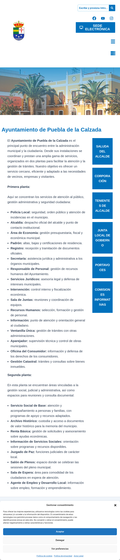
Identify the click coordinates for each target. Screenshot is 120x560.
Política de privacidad (63, 556)
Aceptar (60, 531)
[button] (115, 505)
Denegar (60, 540)
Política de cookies (44, 556)
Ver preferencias (60, 548)
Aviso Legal (78, 556)
